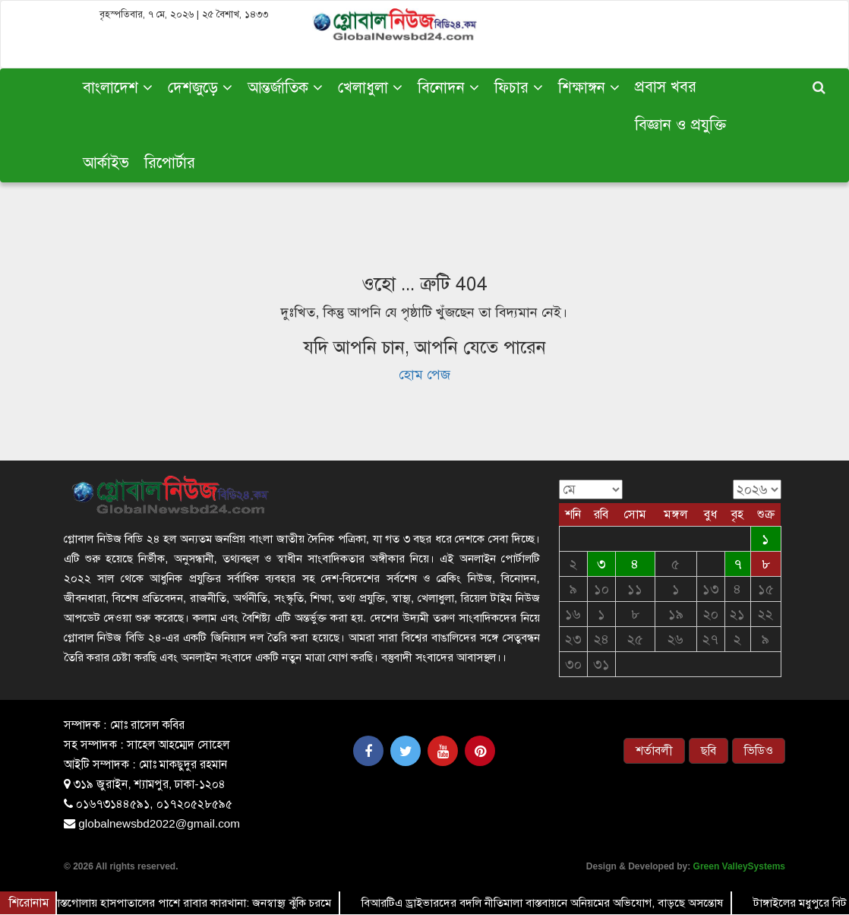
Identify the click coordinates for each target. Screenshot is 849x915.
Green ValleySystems (739, 866)
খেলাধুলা (370, 87)
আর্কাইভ (106, 163)
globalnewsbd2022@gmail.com (159, 823)
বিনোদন (448, 87)
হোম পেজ (424, 374)
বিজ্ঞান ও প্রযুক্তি (680, 125)
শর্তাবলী (654, 750)
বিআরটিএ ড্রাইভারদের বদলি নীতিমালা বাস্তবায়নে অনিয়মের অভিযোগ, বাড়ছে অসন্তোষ (543, 903)
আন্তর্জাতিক (285, 87)
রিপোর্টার (169, 163)
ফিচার (518, 87)
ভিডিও (758, 750)
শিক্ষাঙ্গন (589, 87)
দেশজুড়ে (200, 87)
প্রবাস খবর (665, 87)
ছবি (708, 750)
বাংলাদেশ (118, 87)
